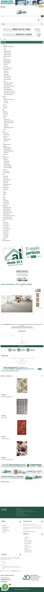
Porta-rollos (5, 116)
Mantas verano (6, 66)
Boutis (5, 48)
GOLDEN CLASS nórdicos (7, 207)
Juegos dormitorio (6, 204)
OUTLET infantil (5, 235)
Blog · (38, 6)
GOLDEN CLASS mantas (7, 210)
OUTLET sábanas (5, 230)
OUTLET (4, 220)
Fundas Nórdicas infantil (7, 184)
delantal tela (6, 140)
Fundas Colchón (6, 162)
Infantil (4, 174)
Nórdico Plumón (6, 72)
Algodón (4, 199)
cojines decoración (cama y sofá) (9, 99)
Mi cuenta (3, 521)
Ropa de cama (5, 44)
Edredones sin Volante (7, 56)
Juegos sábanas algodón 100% (9, 94)
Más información (5, 355)
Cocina (4, 131)
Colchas (5, 49)
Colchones (4, 169)
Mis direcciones (4, 528)
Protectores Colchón (7, 164)
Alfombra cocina (5, 132)
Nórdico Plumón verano (7, 77)
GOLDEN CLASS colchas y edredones (9, 215)
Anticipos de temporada (6, 240)
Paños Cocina (5, 154)
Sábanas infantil (5, 176)
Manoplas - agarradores (7, 144)
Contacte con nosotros (28, 551)
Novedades (41, 6)
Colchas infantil (5, 177)
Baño (3, 109)
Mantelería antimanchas (7, 147)
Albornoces (5, 111)
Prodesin (28, 589)
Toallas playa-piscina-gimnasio (8, 127)
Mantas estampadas (7, 59)
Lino (3, 142)
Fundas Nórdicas (6, 69)
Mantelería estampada (7, 149)
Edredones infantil (6, 181)
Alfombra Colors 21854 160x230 (7, 459)
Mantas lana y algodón (7, 61)
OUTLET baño (5, 232)
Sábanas (4, 81)
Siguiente (40, 308)
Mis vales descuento (5, 527)
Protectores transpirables (8, 167)
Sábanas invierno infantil (7, 179)
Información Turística (27, 550)
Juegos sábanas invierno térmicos (9, 90)
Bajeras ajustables (7, 87)
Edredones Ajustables (7, 51)
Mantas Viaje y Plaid (7, 62)
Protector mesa (6, 152)
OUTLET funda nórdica (6, 228)
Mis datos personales (5, 530)
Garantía (25, 538)
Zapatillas (4, 129)
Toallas (4, 117)
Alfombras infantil (6, 187)
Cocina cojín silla (5, 136)
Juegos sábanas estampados (8, 82)
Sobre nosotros (26, 537)
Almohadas (5, 159)
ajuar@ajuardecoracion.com (15, 570)
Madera (4, 197)
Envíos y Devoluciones (27, 540)
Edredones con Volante (7, 54)
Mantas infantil (5, 182)
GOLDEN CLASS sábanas (7, 209)
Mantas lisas (6, 64)
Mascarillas (4, 238)
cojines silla (5, 101)
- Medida (22, 341)
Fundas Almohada (6, 161)
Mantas (4, 58)
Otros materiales (5, 200)
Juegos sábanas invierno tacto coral (9, 92)
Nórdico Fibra (6, 71)
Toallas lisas (6, 124)
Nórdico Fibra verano (7, 76)
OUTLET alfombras (6, 233)
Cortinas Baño (5, 114)
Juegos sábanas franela (7, 84)
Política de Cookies (27, 546)
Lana (4, 195)
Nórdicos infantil (5, 189)
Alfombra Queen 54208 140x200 (6, 396)
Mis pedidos (4, 525)
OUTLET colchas (5, 227)
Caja (5, 7)
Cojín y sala (4, 96)
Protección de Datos (27, 543)
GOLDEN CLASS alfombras (7, 217)
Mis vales (3, 532)
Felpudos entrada (6, 202)
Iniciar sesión (3, 7)
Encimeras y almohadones (8, 89)
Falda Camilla (5, 106)
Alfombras (4, 191)
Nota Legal (26, 545)
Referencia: (22, 286)
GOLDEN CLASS (5, 205)
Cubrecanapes (6, 74)
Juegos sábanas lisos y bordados (9, 86)
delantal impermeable (7, 139)
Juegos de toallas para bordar (8, 122)
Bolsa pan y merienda (6, 134)
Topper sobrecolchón (6, 172)
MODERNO (4, 192)
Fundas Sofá (5, 107)
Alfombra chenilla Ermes (5, 438)
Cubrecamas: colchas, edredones (8, 46)
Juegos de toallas (6, 119)
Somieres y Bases (6, 171)
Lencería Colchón (6, 157)
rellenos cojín (6, 102)
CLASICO (4, 194)
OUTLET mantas (5, 222)
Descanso (4, 156)
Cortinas (4, 104)
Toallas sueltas (6, 125)
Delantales (4, 137)
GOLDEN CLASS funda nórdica (8, 212)
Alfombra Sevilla (4, 417)
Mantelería (4, 146)
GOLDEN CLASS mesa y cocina (8, 218)
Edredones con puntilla (7, 52)
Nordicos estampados (7, 79)
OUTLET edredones (6, 225)
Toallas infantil (5, 185)
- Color (22, 337)
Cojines (4, 97)
